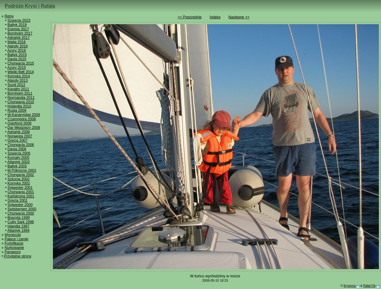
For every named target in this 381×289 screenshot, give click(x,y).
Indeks (215, 17)
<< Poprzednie (190, 17)
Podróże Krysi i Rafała (30, 6)
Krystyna (350, 285)
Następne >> (239, 17)
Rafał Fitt (369, 285)
